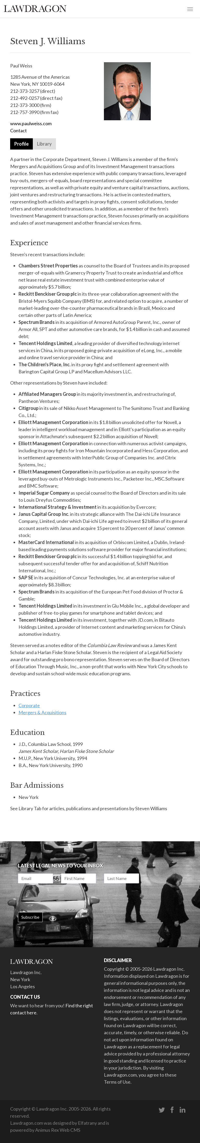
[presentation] (57, 898)
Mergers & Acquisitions (42, 712)
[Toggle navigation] (190, 8)
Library (44, 144)
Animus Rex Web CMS (57, 1130)
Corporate (29, 705)
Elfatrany (87, 1123)
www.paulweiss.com (31, 123)
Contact (18, 130)
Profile (21, 144)
